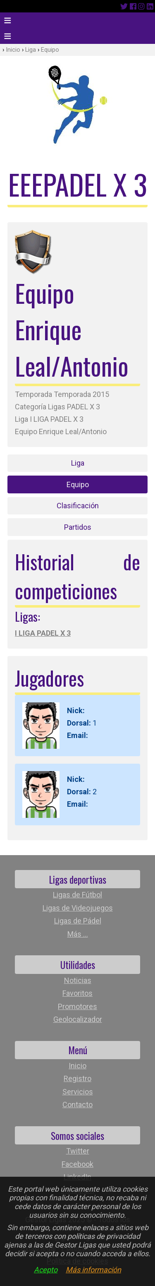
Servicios (77, 1091)
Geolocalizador (77, 1019)
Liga (30, 49)
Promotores (77, 1006)
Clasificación (78, 505)
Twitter (77, 1151)
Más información (93, 1269)
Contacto (77, 1104)
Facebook (77, 1164)
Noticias (77, 980)
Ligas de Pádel (77, 920)
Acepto (45, 1269)
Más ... (77, 934)
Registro (77, 1078)
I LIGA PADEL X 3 (43, 633)
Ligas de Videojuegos (78, 908)
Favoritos (77, 993)
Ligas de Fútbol (77, 894)
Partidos (77, 527)
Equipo (50, 49)
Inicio (13, 49)
